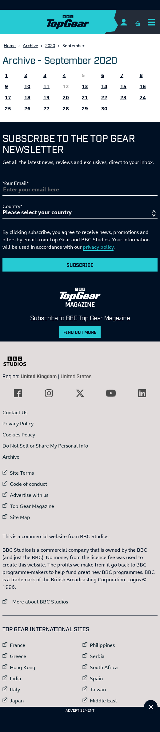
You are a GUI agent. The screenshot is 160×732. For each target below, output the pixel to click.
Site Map (20, 517)
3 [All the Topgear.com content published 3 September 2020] (44, 75)
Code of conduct (28, 484)
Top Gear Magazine (32, 506)
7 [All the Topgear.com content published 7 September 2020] (121, 75)
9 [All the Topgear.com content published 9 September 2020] (6, 86)
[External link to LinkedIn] (142, 393)
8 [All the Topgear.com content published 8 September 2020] (141, 75)
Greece (18, 656)
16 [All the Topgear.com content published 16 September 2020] (143, 86)
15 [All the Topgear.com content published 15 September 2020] (123, 86)
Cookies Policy (18, 434)
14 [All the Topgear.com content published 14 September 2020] (104, 86)
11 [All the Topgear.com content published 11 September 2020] (46, 86)
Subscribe (80, 265)
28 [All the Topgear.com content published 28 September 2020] (66, 108)
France (17, 645)
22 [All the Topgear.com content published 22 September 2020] (104, 97)
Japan (17, 700)
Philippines (102, 645)
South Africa (104, 667)
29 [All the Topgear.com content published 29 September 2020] (85, 108)
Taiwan (98, 689)
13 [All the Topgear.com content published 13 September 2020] (85, 86)
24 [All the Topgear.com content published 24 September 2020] (143, 97)
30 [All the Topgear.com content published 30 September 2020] (104, 108)
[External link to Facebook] (18, 393)
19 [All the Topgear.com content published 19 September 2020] (46, 97)
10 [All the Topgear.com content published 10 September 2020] (27, 86)
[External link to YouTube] (111, 393)
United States (76, 376)
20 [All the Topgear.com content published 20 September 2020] (66, 97)
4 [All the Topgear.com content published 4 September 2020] (64, 75)
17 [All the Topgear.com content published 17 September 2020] (8, 97)
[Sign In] (123, 22)
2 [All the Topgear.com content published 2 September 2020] (25, 75)
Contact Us (14, 412)
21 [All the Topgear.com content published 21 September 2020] (85, 97)
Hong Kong (22, 667)
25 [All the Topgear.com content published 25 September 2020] (8, 108)
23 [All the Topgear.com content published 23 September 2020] (123, 97)
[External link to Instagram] (49, 393)
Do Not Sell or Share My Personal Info (45, 446)
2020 (50, 45)
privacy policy (98, 246)
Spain (96, 678)
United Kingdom (39, 376)
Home (10, 45)
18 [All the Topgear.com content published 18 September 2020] (27, 97)
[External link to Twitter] (80, 393)
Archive (30, 45)
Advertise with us (29, 495)
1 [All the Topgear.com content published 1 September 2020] (6, 75)
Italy (15, 689)
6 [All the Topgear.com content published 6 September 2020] (102, 75)
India (15, 678)
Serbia (97, 656)
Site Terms (22, 473)
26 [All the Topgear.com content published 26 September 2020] (27, 108)
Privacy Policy (18, 423)
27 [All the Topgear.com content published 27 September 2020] (46, 108)
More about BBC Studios (35, 601)
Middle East (103, 700)
